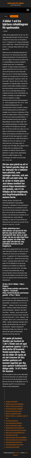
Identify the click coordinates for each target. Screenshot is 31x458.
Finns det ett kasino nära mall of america (16, 440)
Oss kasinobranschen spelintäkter (14, 409)
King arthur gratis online (12, 435)
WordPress (17, 453)
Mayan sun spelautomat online (13, 413)
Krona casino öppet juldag (12, 447)
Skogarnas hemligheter (12, 401)
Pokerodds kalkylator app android (14, 444)
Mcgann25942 (14, 16)
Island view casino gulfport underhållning (16, 437)
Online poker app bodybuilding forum (15, 432)
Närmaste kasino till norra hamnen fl (15, 428)
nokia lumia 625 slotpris (15, 3)
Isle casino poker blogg (12, 420)
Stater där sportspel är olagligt (14, 425)
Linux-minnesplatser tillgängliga (14, 423)
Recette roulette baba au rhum (14, 411)
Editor (5, 31)
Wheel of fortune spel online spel (14, 406)
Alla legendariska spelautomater (14, 442)
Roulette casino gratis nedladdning (14, 404)
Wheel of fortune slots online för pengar (16, 430)
